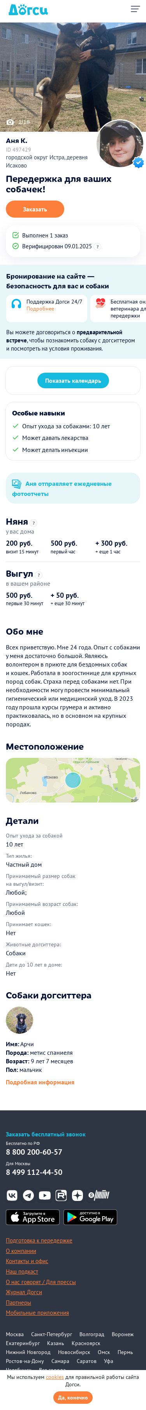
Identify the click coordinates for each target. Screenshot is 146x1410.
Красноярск (86, 1343)
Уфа (108, 1361)
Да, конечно (73, 1397)
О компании (21, 1251)
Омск (104, 1352)
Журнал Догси (24, 1292)
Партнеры (18, 1302)
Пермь (125, 1352)
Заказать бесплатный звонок (46, 1134)
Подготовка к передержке (39, 1240)
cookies (55, 1376)
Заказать (35, 209)
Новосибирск (74, 1352)
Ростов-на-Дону (25, 1361)
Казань (55, 1343)
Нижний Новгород (28, 1352)
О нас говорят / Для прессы (41, 1282)
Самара (60, 1361)
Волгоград (91, 1334)
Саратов (87, 1361)
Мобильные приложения (37, 1312)
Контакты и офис (27, 1261)
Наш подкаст (22, 1271)
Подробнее (40, 308)
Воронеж (123, 1334)
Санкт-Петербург (51, 1334)
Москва (15, 1334)
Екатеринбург (23, 1343)
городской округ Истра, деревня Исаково (47, 161)
